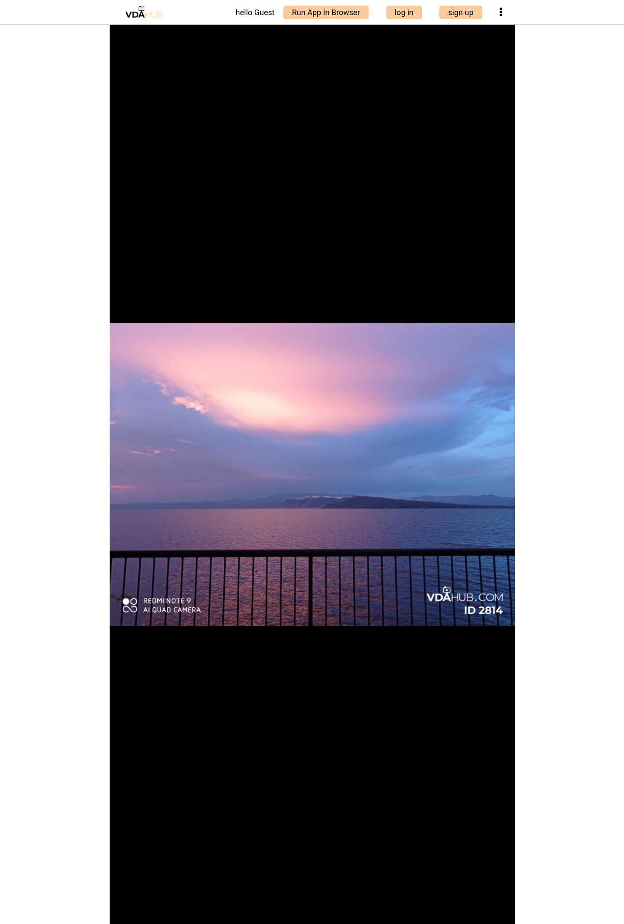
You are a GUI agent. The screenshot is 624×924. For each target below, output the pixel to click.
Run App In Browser (326, 12)
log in (404, 12)
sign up (460, 12)
